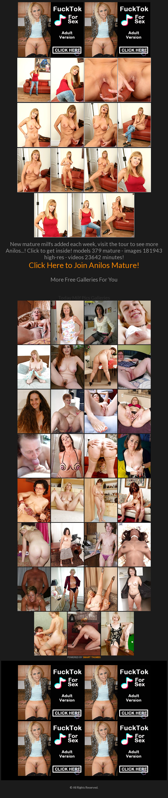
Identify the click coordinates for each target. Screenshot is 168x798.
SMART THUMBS (92, 657)
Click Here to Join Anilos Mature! (84, 265)
